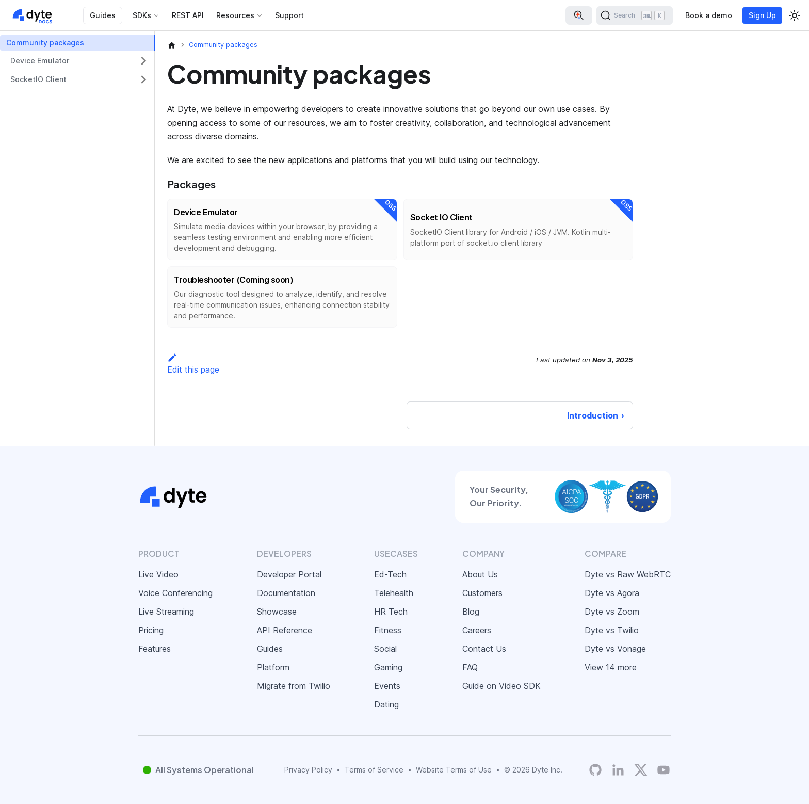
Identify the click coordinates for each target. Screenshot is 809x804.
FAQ (470, 667)
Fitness (387, 630)
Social (385, 649)
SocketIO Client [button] (38, 79)
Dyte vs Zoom (612, 611)
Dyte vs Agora (612, 593)
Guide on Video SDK (501, 686)
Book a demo (708, 15)
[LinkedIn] (618, 770)
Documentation (286, 593)
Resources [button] (235, 15)
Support (289, 15)
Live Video (158, 574)
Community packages (45, 42)
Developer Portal (289, 574)
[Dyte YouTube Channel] (663, 770)
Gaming (388, 667)
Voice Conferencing (175, 593)
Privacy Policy (308, 769)
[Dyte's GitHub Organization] (595, 770)
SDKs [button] (142, 15)
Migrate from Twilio (293, 686)
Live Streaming (166, 611)
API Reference (284, 630)
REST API (188, 15)
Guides (103, 15)
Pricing (151, 630)
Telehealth (393, 593)
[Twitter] (641, 770)
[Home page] (171, 45)
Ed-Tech (390, 574)
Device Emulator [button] (39, 60)
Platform (273, 667)
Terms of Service (374, 769)
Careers (476, 630)
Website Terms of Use (454, 769)
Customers (482, 593)
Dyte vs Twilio (612, 630)
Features (154, 649)
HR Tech (391, 611)
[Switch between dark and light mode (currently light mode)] (794, 15)
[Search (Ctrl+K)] (634, 15)
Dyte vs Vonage (615, 649)
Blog (470, 611)
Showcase (277, 611)
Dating (386, 704)
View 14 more (611, 667)
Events (387, 686)
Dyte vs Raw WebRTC (628, 574)
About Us (480, 574)
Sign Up (762, 15)
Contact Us (484, 649)
